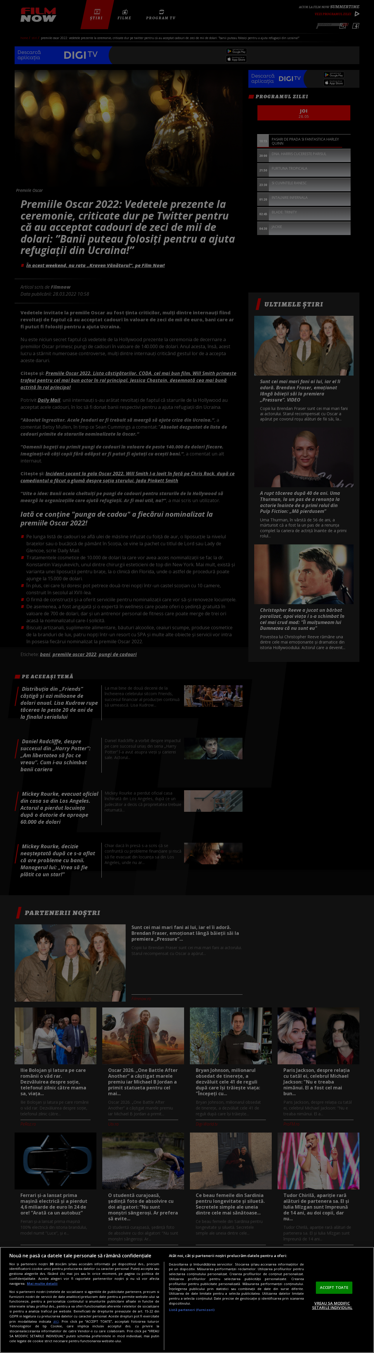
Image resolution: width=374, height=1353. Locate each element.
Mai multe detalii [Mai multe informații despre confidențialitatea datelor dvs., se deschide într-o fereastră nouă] (42, 1283)
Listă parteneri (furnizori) (191, 1310)
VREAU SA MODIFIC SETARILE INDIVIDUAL (332, 1305)
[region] (187, 1300)
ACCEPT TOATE (334, 1287)
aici (56, 1321)
